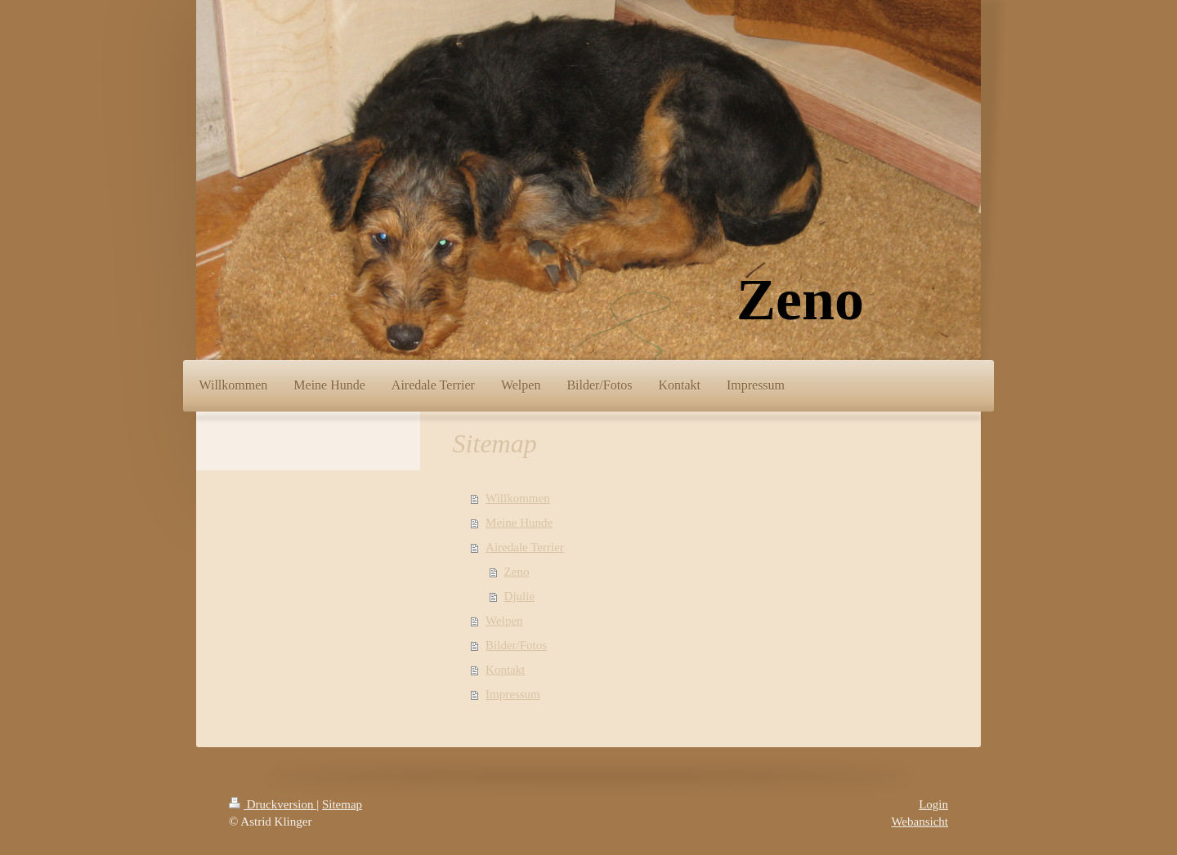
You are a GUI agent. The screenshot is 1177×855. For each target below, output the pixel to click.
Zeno (517, 571)
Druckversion (272, 804)
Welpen (504, 620)
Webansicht (919, 821)
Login (933, 804)
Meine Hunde (519, 522)
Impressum (513, 694)
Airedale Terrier (525, 547)
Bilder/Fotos (516, 645)
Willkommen (518, 498)
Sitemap (342, 804)
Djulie (519, 596)
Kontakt (505, 669)
